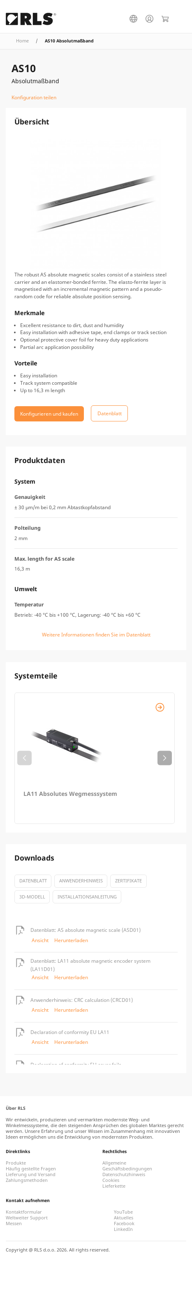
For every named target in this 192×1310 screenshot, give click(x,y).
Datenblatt (33, 881)
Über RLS (15, 1108)
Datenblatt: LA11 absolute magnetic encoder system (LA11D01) (90, 965)
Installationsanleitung (87, 897)
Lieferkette (113, 1186)
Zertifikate (128, 881)
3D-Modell (32, 897)
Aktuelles (123, 1218)
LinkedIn (123, 1229)
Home (22, 41)
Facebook (124, 1223)
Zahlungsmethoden (27, 1180)
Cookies (110, 1180)
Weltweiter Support (27, 1218)
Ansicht (40, 940)
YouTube (123, 1212)
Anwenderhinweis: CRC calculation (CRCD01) (81, 1000)
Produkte (16, 1163)
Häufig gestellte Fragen (31, 1169)
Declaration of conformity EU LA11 (69, 1032)
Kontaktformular (24, 1212)
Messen (14, 1223)
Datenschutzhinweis (123, 1174)
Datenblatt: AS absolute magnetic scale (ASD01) (85, 929)
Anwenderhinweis (81, 881)
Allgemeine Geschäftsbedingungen (127, 1166)
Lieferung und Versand (31, 1174)
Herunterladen (71, 940)
